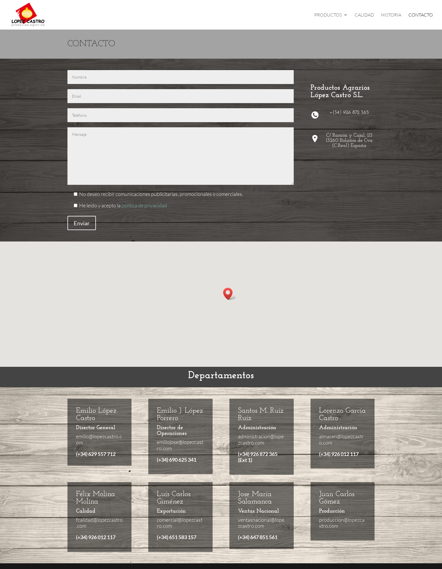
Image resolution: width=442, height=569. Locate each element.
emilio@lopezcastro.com (99, 439)
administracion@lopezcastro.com (261, 439)
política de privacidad (144, 205)
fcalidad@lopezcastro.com (99, 523)
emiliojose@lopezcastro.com (180, 445)
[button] (229, 294)
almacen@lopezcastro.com (341, 439)
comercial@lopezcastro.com (179, 523)
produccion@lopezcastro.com (342, 523)
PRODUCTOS (328, 15)
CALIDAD (364, 15)
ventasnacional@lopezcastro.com (261, 523)
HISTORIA (391, 15)
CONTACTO (420, 15)
